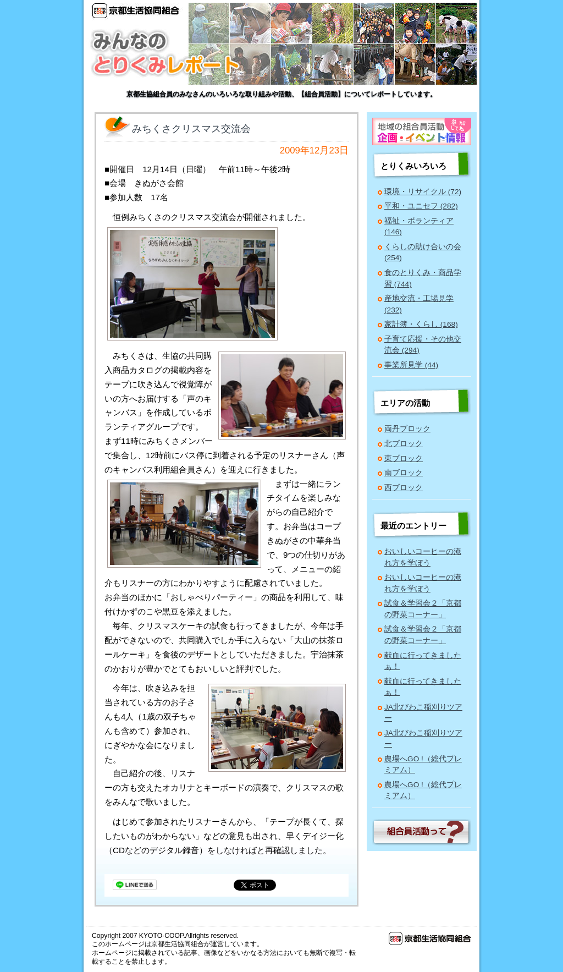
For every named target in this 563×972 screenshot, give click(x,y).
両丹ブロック (407, 429)
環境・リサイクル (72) (422, 192)
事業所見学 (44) (411, 365)
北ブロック (403, 444)
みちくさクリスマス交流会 (191, 128)
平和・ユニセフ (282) (421, 206)
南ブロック (403, 473)
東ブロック (403, 458)
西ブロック (403, 488)
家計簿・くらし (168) (421, 324)
